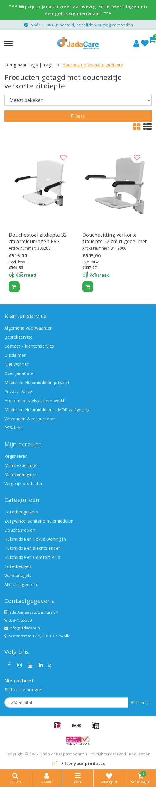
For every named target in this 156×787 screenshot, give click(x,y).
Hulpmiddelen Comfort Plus (32, 557)
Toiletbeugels (18, 566)
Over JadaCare (18, 373)
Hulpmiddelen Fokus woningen (35, 539)
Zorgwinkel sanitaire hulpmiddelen (39, 521)
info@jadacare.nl (22, 628)
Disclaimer (15, 355)
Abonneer (140, 702)
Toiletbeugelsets (21, 512)
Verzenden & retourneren (30, 418)
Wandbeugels (17, 575)
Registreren (16, 456)
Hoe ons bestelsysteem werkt (34, 400)
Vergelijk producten (23, 483)
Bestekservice (18, 337)
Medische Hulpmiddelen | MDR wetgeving (47, 409)
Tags (48, 65)
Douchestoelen (19, 530)
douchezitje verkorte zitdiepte (93, 65)
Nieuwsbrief (16, 364)
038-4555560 (18, 620)
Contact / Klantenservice (29, 346)
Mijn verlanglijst (20, 474)
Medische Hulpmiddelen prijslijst (36, 382)
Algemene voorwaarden (28, 328)
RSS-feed (13, 428)
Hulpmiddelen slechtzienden (32, 548)
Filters (78, 116)
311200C (118, 248)
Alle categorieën (20, 584)
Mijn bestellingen (21, 465)
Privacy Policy (18, 391)
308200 (43, 248)
